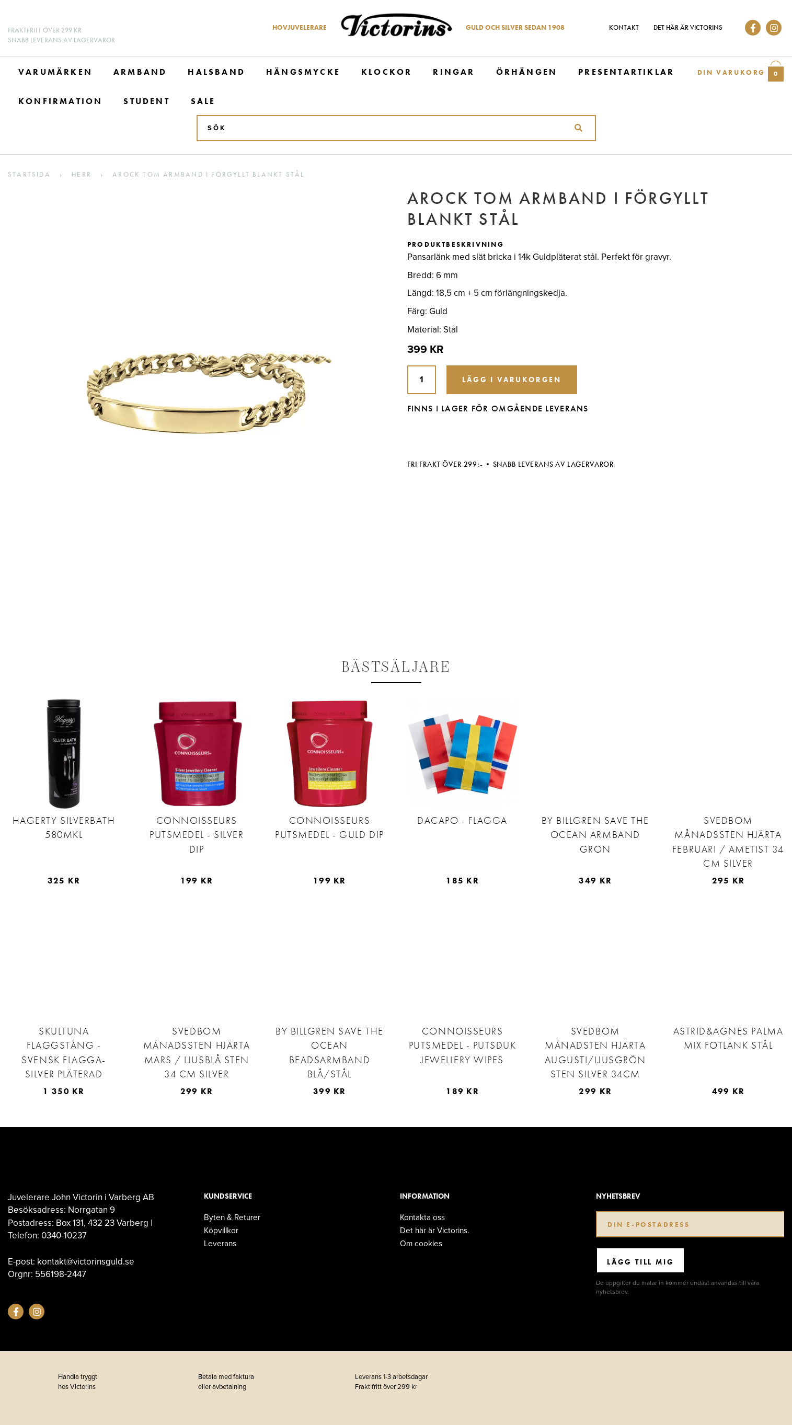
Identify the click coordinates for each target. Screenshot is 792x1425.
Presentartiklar (626, 71)
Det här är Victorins (687, 27)
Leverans (220, 1243)
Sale (203, 101)
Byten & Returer (232, 1217)
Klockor (386, 71)
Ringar (454, 71)
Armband (140, 71)
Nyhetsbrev (618, 1196)
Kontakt (624, 27)
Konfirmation (60, 101)
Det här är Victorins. (434, 1230)
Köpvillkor (221, 1230)
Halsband (216, 71)
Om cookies (421, 1243)
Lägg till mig (640, 1262)
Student (146, 101)
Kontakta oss (422, 1217)
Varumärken (55, 71)
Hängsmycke (303, 71)
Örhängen (527, 71)
